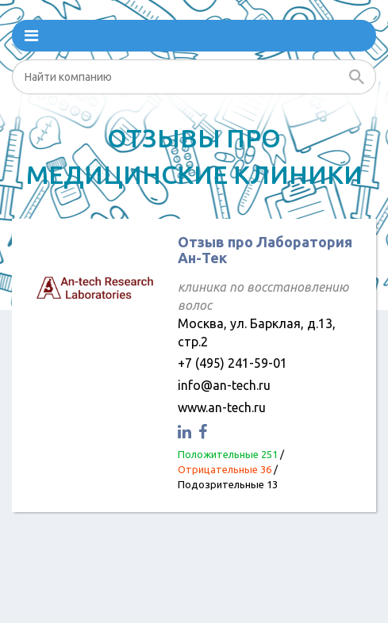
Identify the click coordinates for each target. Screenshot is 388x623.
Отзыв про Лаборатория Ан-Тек (265, 250)
